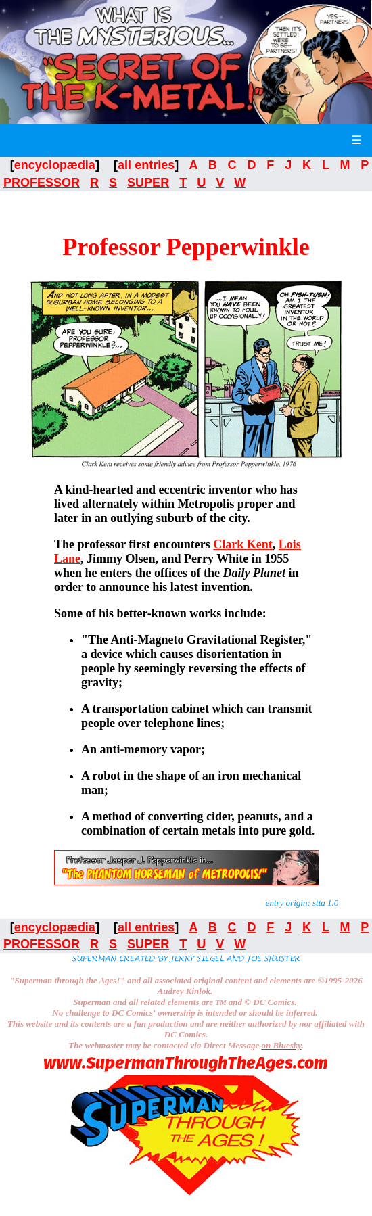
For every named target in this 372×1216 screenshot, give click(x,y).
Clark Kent (243, 544)
